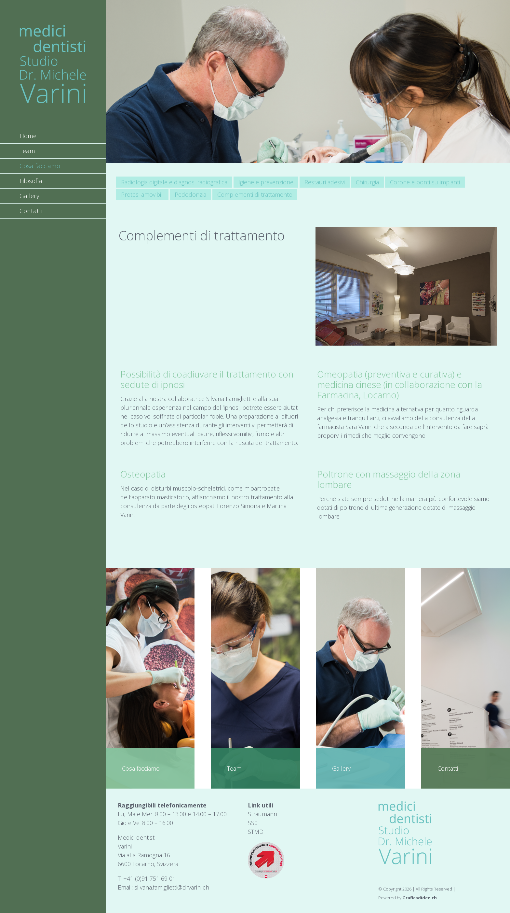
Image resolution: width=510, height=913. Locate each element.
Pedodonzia (190, 194)
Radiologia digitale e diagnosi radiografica (174, 182)
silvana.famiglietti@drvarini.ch (171, 887)
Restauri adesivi (324, 182)
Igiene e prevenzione (265, 182)
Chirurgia (367, 182)
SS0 (253, 823)
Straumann (262, 814)
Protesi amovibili (142, 194)
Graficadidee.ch (419, 898)
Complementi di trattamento (254, 194)
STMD (255, 831)
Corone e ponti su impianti (425, 182)
